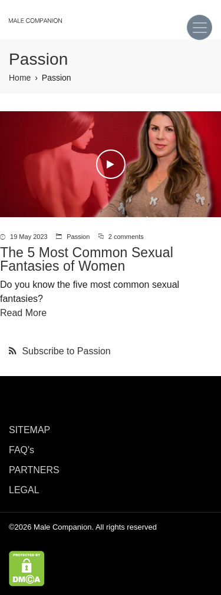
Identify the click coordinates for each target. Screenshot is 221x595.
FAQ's (21, 450)
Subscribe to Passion (65, 351)
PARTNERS (34, 470)
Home (20, 77)
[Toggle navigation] (199, 27)
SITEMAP (29, 430)
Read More (23, 313)
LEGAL (24, 490)
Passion (78, 236)
